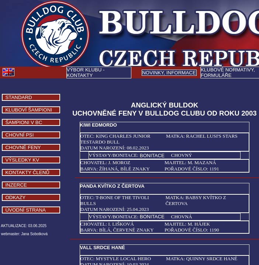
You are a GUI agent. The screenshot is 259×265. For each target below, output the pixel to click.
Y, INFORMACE (169, 72)
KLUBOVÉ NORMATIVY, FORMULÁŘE (228, 72)
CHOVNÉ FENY (23, 147)
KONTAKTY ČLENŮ (27, 172)
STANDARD (18, 97)
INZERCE (16, 185)
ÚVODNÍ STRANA (25, 210)
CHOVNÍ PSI (19, 135)
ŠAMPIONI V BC (23, 122)
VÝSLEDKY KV (22, 160)
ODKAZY (15, 197)
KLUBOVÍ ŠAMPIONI (28, 110)
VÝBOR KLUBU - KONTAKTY (86, 72)
